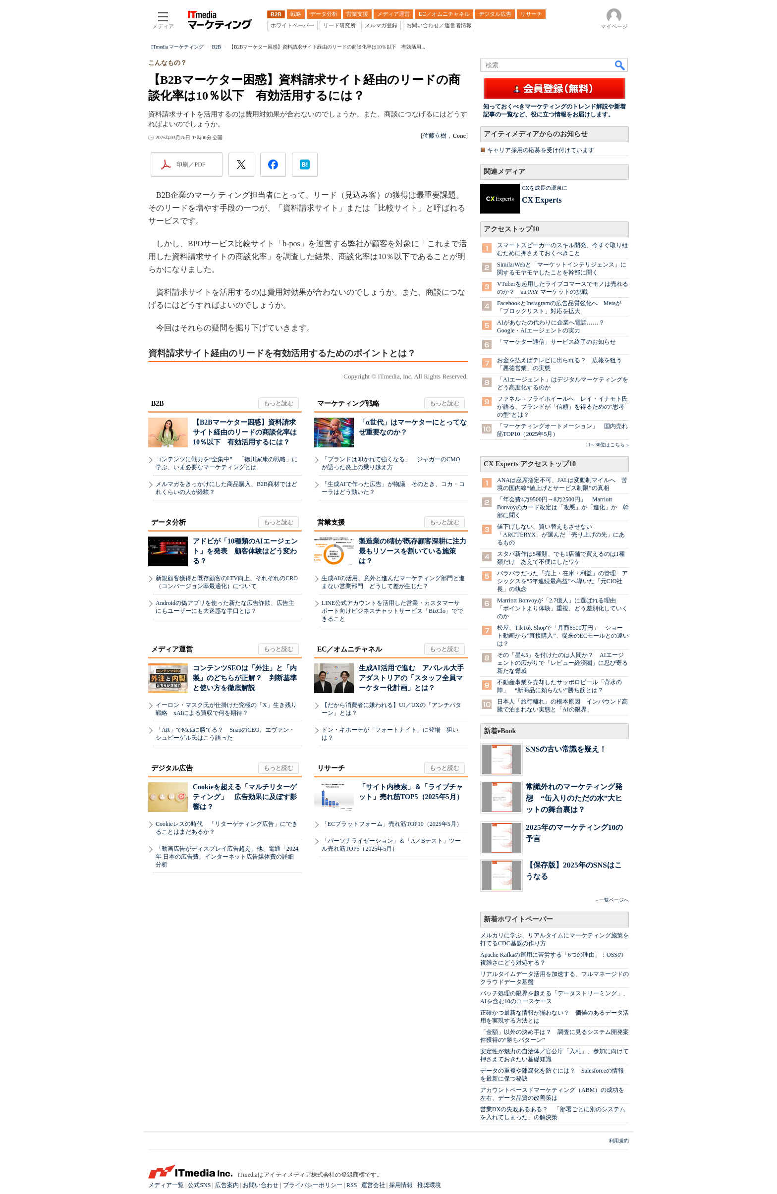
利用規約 (619, 1140)
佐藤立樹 (434, 135)
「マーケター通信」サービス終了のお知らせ (556, 341)
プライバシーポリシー (312, 1185)
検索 (620, 65)
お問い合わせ (260, 1185)
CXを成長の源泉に (544, 188)
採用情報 (401, 1185)
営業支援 (331, 522)
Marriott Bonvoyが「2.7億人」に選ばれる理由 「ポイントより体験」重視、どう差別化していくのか (562, 608)
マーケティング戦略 (348, 403)
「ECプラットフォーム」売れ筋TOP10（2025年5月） (392, 823)
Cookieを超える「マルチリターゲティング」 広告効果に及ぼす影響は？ (245, 797)
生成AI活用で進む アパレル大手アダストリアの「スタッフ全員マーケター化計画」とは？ (411, 678)
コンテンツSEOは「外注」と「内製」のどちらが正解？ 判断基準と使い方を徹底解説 (245, 678)
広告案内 (227, 1185)
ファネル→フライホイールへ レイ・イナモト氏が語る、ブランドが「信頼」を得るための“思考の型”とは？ (562, 406)
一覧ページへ (614, 900)
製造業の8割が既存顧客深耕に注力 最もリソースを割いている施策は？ (416, 551)
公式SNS (199, 1185)
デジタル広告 (172, 768)
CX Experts (541, 200)
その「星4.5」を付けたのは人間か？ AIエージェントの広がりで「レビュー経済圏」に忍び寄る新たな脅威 (562, 662)
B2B (157, 403)
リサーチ (331, 768)
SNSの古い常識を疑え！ (566, 749)
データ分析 (168, 522)
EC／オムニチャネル (349, 649)
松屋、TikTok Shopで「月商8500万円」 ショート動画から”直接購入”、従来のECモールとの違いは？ (563, 635)
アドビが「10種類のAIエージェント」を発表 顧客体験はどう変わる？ (245, 551)
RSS (351, 1185)
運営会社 (373, 1185)
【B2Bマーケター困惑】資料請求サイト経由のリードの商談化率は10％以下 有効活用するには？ (245, 432)
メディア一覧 (166, 1185)
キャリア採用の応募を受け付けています (540, 150)
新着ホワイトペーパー (518, 919)
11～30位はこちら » (607, 444)
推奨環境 (429, 1185)
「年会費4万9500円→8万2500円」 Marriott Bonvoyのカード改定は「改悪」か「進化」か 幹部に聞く (563, 507)
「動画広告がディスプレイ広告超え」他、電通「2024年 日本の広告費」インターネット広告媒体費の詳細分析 (227, 856)
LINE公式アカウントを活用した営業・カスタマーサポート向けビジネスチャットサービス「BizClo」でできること (392, 610)
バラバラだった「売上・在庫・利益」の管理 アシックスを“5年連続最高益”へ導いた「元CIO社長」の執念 (562, 581)
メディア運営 (172, 649)
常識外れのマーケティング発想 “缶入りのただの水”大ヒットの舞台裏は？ (574, 798)
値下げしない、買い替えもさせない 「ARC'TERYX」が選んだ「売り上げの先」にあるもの (561, 534)
